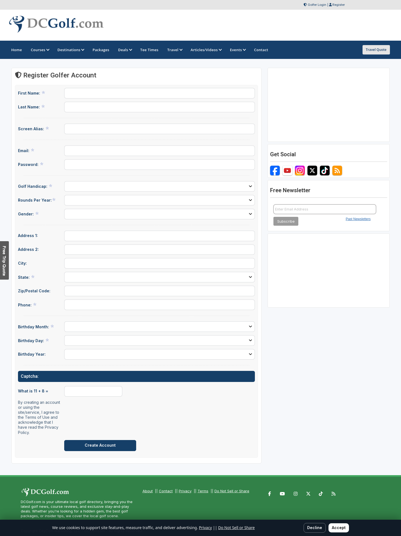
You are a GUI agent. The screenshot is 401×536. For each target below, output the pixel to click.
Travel (174, 49)
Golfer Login (317, 5)
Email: (26, 150)
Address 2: (28, 249)
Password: (31, 164)
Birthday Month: (36, 326)
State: (26, 277)
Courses (39, 49)
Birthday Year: (32, 354)
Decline (314, 527)
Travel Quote (376, 49)
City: (22, 263)
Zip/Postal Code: (34, 290)
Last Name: (31, 106)
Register (338, 5)
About (148, 491)
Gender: (28, 213)
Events (237, 49)
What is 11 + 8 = (33, 391)
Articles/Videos (206, 49)
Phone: (27, 304)
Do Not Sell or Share (231, 491)
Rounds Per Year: (37, 199)
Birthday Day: (33, 340)
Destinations (71, 49)
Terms (203, 491)
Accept (339, 527)
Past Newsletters (358, 219)
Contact (166, 491)
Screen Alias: (33, 128)
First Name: (31, 92)
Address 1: (28, 235)
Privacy (185, 491)
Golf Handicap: (35, 186)
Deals (124, 49)
